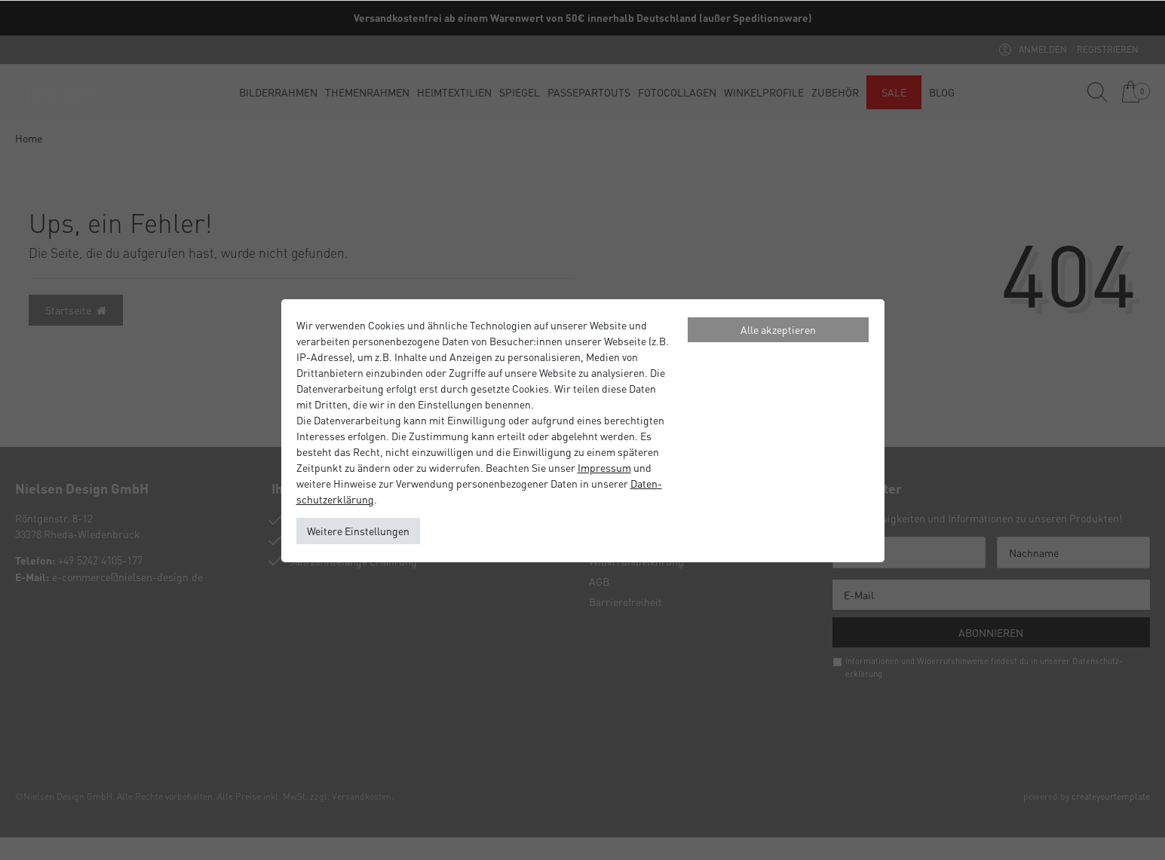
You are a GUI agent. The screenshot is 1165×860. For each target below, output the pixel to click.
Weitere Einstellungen (358, 530)
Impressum (604, 467)
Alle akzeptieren (778, 329)
